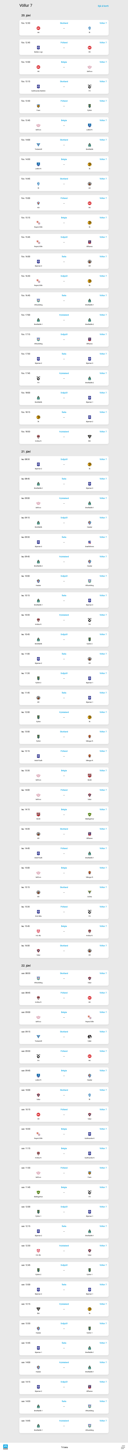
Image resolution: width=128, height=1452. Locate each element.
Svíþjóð (64, 237)
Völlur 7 (103, 23)
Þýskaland (64, 315)
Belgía (64, 62)
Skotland (64, 23)
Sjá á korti (103, 5)
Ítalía (64, 256)
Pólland (64, 42)
